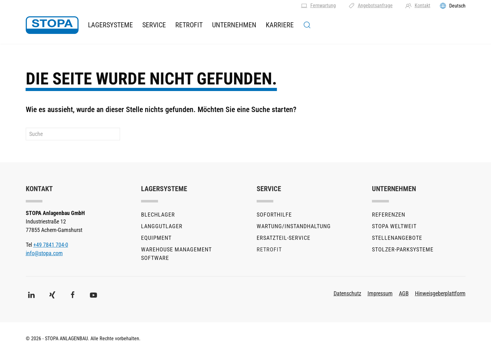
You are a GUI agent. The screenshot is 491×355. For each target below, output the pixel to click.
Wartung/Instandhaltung (294, 226)
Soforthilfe (274, 214)
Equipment (156, 237)
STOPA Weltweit (394, 226)
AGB (404, 293)
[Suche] (73, 134)
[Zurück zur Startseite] (52, 25)
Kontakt (417, 6)
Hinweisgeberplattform (440, 293)
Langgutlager (162, 226)
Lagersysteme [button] (110, 25)
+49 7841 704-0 (50, 244)
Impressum (380, 293)
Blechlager (158, 214)
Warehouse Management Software (176, 253)
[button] (307, 25)
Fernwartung (318, 6)
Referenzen (388, 214)
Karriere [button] (280, 25)
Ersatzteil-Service (283, 237)
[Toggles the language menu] (453, 6)
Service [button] (154, 25)
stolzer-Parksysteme (403, 249)
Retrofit (189, 25)
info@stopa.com (44, 253)
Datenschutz (347, 293)
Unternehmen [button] (234, 25)
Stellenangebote (397, 237)
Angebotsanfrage (370, 6)
